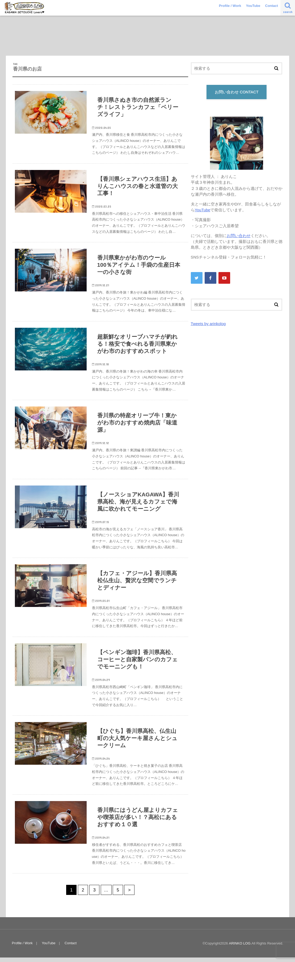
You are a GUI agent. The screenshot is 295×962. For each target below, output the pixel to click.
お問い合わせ (239, 236)
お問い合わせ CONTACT (237, 92)
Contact (271, 6)
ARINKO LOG (240, 948)
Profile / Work (230, 6)
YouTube (253, 6)
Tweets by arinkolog (208, 324)
